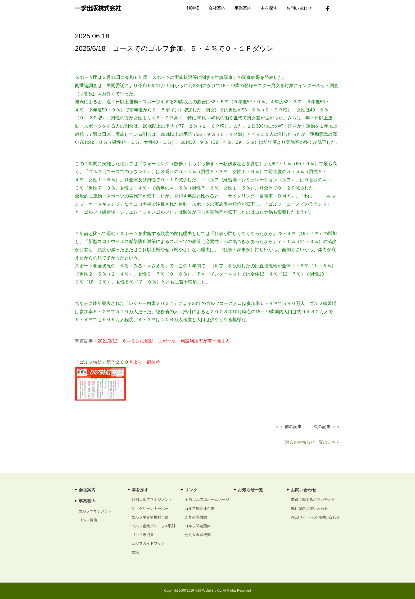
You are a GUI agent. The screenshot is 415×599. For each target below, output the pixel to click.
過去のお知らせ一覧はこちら (312, 442)
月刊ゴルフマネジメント (152, 499)
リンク (191, 490)
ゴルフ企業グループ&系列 (153, 526)
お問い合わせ (299, 8)
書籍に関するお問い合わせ (313, 499)
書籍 (135, 552)
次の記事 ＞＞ (327, 426)
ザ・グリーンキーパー (150, 508)
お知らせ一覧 (250, 490)
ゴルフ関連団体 (198, 526)
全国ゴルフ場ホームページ (207, 499)
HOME (193, 8)
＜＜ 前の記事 (288, 426)
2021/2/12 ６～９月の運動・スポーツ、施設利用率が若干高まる (163, 341)
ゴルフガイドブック (148, 543)
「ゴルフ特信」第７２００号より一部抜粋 (117, 362)
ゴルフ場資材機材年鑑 (150, 517)
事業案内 (242, 8)
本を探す (268, 8)
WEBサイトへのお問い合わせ (315, 517)
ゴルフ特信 (88, 520)
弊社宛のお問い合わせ (309, 508)
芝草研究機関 (196, 517)
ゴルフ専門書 (143, 535)
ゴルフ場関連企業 (199, 508)
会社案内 (217, 8)
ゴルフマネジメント (95, 511)
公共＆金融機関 (198, 535)
